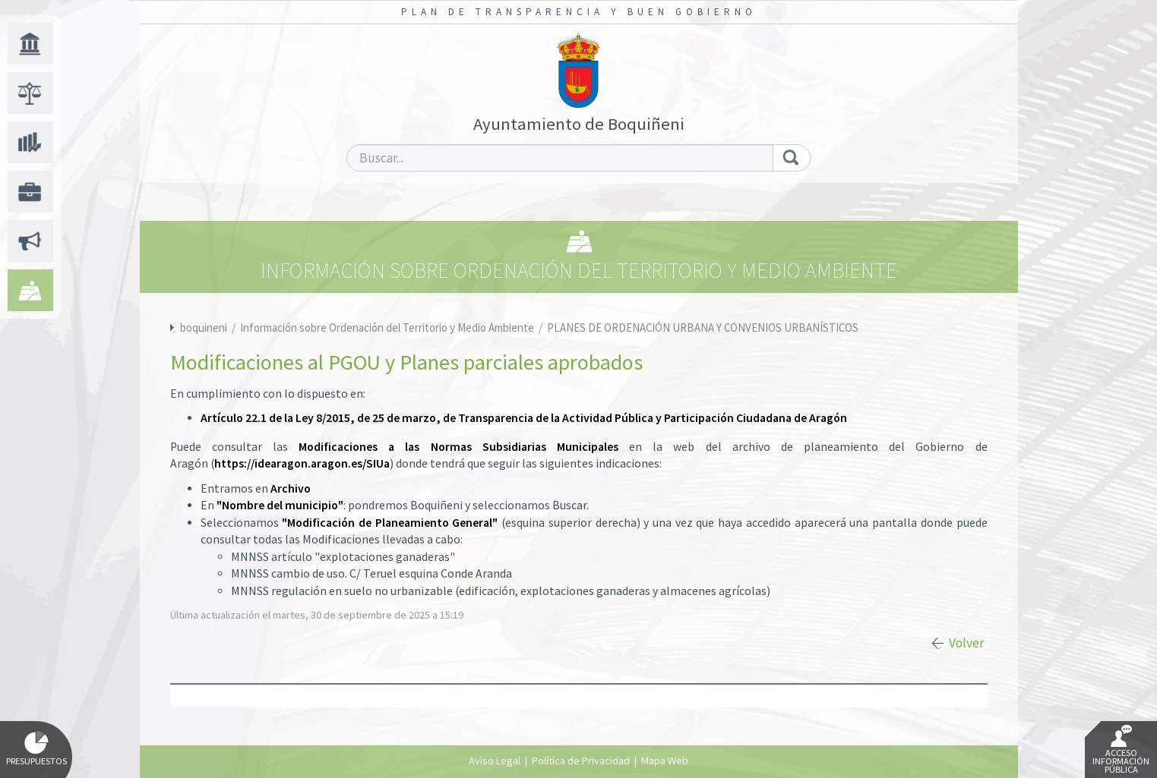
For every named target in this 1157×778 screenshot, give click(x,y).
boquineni (203, 327)
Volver (966, 643)
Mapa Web (664, 760)
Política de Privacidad (581, 760)
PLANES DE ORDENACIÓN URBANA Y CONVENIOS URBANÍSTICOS (702, 327)
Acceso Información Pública (1120, 750)
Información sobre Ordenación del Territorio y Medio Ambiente (388, 327)
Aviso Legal (494, 760)
